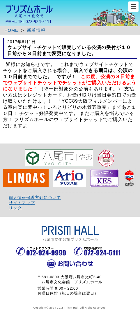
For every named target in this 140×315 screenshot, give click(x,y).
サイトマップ (22, 202)
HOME (11, 30)
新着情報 (36, 30)
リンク (15, 208)
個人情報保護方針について (35, 197)
